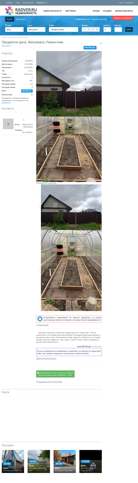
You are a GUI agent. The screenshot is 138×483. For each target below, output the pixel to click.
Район (51, 25)
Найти (129, 29)
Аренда (96, 11)
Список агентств (28, 3)
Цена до (118, 25)
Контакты (9, 3)
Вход (121, 3)
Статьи (17, 3)
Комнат (85, 25)
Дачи (26, 37)
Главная (4, 37)
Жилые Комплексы (124, 11)
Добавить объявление (123, 18)
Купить (10, 19)
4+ (97, 29)
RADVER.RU (6, 103)
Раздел (8, 25)
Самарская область (52, 11)
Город (29, 25)
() (42, 3)
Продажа (107, 11)
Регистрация (128, 3)
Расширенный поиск (100, 19)
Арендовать (21, 19)
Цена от (107, 25)
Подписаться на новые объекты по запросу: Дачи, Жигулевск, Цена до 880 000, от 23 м (55, 374)
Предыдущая (41, 183)
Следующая (51, 183)
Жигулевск (70, 11)
